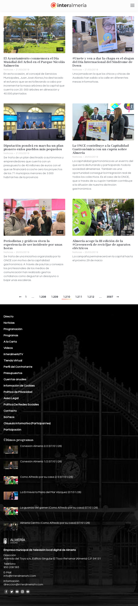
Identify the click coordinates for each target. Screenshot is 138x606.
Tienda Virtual (13, 360)
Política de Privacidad (18, 392)
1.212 (90, 296)
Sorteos (9, 417)
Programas (11, 335)
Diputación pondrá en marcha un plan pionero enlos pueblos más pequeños (33, 147)
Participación (12, 429)
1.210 (66, 296)
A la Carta (10, 341)
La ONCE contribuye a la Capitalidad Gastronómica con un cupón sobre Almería (100, 149)
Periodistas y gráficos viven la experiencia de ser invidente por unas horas (33, 244)
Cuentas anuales (15, 379)
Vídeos (8, 348)
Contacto (10, 410)
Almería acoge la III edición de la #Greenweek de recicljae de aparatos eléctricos (101, 244)
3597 (110, 296)
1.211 (78, 296)
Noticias (8, 69)
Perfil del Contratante (18, 366)
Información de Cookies (19, 385)
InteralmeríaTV (13, 354)
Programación (13, 329)
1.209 (54, 296)
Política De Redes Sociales (21, 404)
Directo (8, 316)
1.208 (42, 296)
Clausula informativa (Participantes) (27, 423)
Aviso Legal (11, 398)
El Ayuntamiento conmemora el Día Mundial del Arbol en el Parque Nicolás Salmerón (34, 62)
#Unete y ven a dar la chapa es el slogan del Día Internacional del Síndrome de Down (103, 62)
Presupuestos (13, 373)
